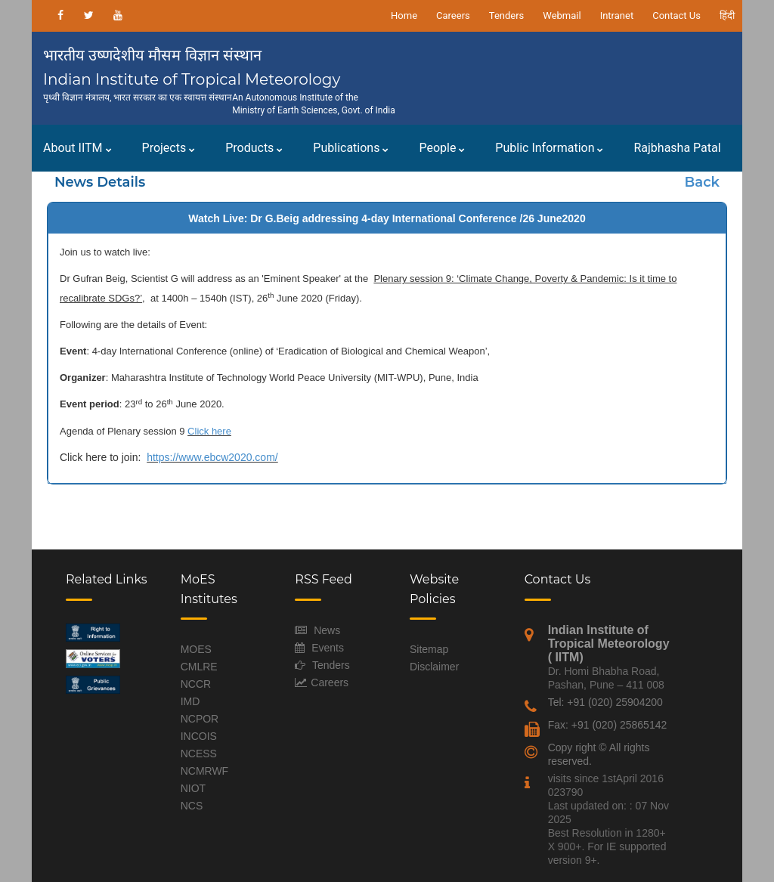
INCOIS (199, 736)
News (327, 630)
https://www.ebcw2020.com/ (212, 457)
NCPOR (200, 719)
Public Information (549, 148)
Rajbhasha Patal (676, 148)
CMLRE (199, 667)
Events (327, 648)
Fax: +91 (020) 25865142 (607, 725)
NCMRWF (205, 771)
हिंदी (727, 15)
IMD (190, 701)
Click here (209, 431)
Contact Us (676, 15)
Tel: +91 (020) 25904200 (605, 702)
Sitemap (429, 649)
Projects (169, 148)
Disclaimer (434, 667)
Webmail (561, 15)
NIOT (193, 788)
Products (254, 148)
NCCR (196, 684)
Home (404, 15)
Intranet (617, 15)
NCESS (199, 753)
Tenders (507, 15)
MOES (196, 649)
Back (702, 182)
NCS (192, 806)
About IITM (77, 148)
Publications (351, 148)
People (442, 148)
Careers (453, 15)
